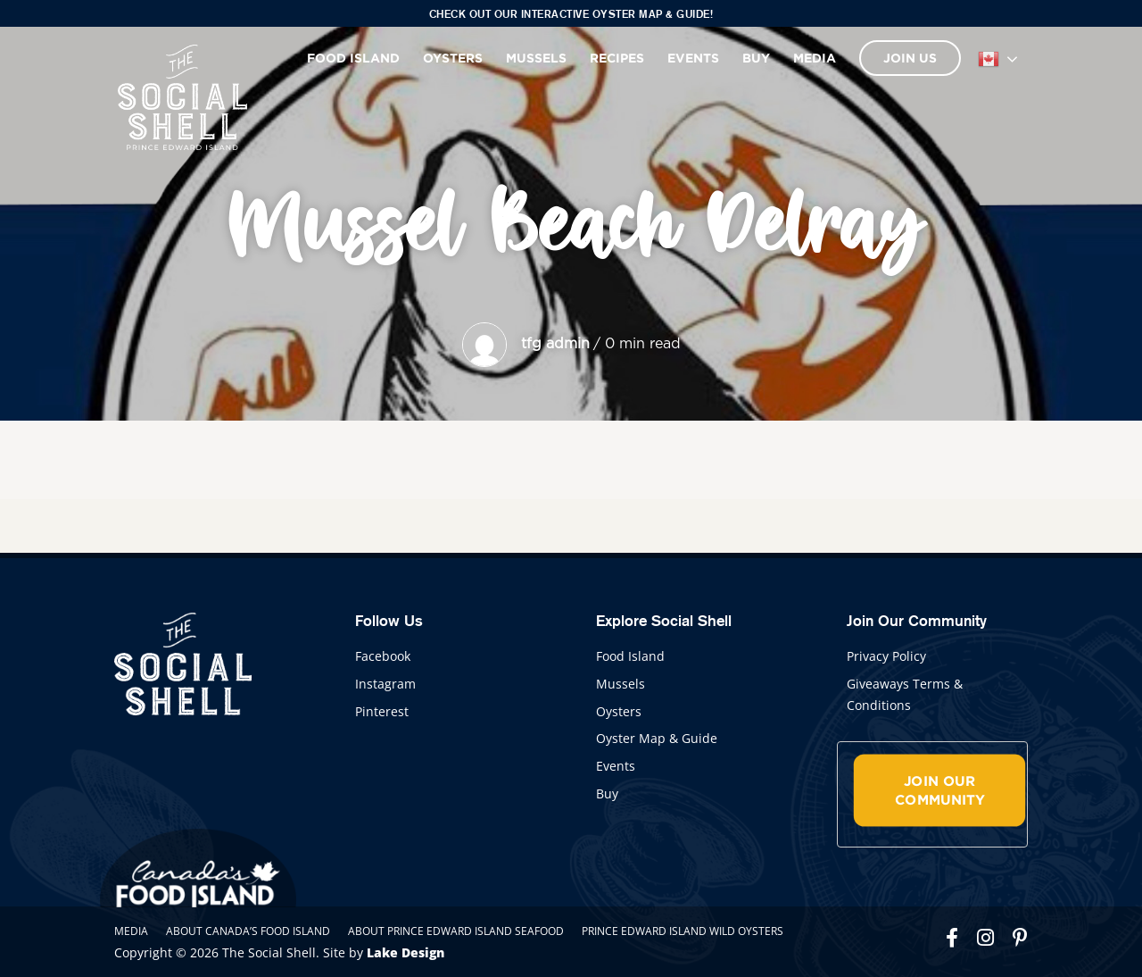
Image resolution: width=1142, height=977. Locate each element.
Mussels (536, 57)
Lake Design (405, 952)
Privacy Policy (886, 655)
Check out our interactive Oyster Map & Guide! (571, 14)
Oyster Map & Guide (656, 738)
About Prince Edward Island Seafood (456, 931)
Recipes (617, 57)
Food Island (353, 57)
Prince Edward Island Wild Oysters (682, 931)
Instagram (385, 683)
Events (693, 57)
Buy (756, 57)
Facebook (382, 655)
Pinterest (382, 711)
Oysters (453, 57)
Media (814, 57)
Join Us (910, 57)
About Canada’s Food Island (248, 931)
